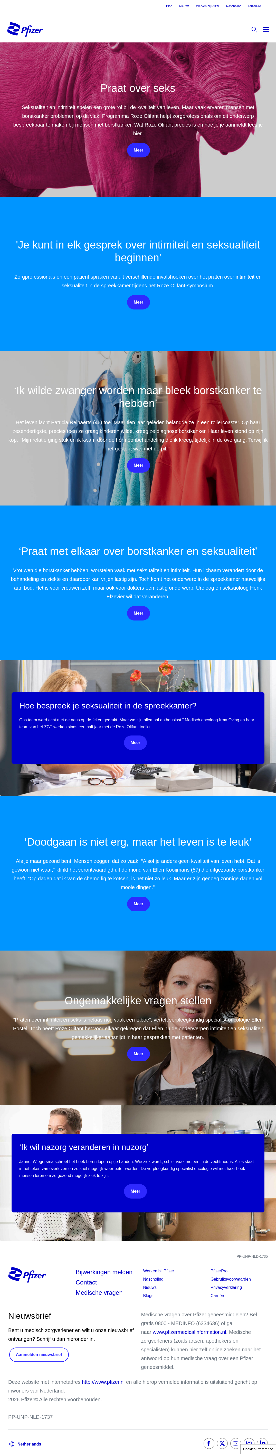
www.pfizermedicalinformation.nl (189, 1332)
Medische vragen (99, 1292)
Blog (169, 6)
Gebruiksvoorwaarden (231, 1279)
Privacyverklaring (226, 1287)
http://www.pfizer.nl (103, 1382)
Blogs (148, 1295)
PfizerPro (254, 6)
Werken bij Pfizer (207, 6)
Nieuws (184, 6)
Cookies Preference (258, 1449)
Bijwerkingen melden (104, 1272)
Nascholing (233, 6)
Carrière (218, 1295)
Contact (86, 1282)
